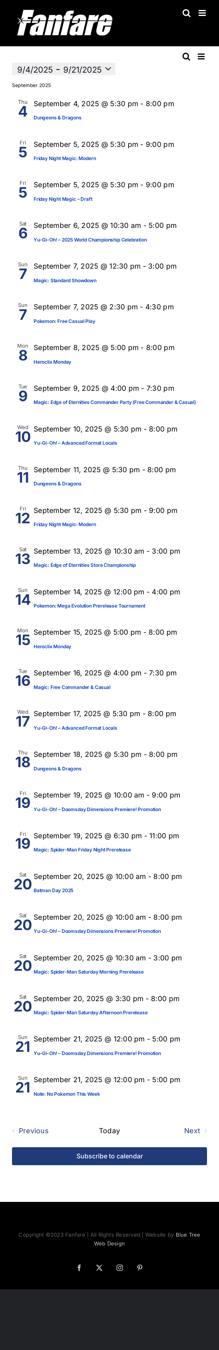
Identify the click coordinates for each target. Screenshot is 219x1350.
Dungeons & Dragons (58, 118)
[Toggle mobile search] (187, 13)
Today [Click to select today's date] (109, 1130)
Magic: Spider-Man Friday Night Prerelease (82, 850)
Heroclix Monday (52, 362)
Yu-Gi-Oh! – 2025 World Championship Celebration (90, 240)
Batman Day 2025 (53, 890)
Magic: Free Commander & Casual (72, 687)
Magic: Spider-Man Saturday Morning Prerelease (89, 972)
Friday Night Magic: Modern (65, 158)
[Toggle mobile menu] (203, 13)
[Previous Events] (28, 1130)
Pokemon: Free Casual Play (64, 321)
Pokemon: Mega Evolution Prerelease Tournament (89, 606)
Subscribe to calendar (109, 1156)
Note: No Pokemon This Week (67, 1094)
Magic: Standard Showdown (65, 280)
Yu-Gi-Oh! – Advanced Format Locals (75, 443)
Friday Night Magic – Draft (63, 199)
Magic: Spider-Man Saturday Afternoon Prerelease (91, 1012)
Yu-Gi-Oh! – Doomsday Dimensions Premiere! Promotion (97, 809)
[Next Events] (197, 1130)
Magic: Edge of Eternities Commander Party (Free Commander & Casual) (115, 402)
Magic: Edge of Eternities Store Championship (85, 565)
